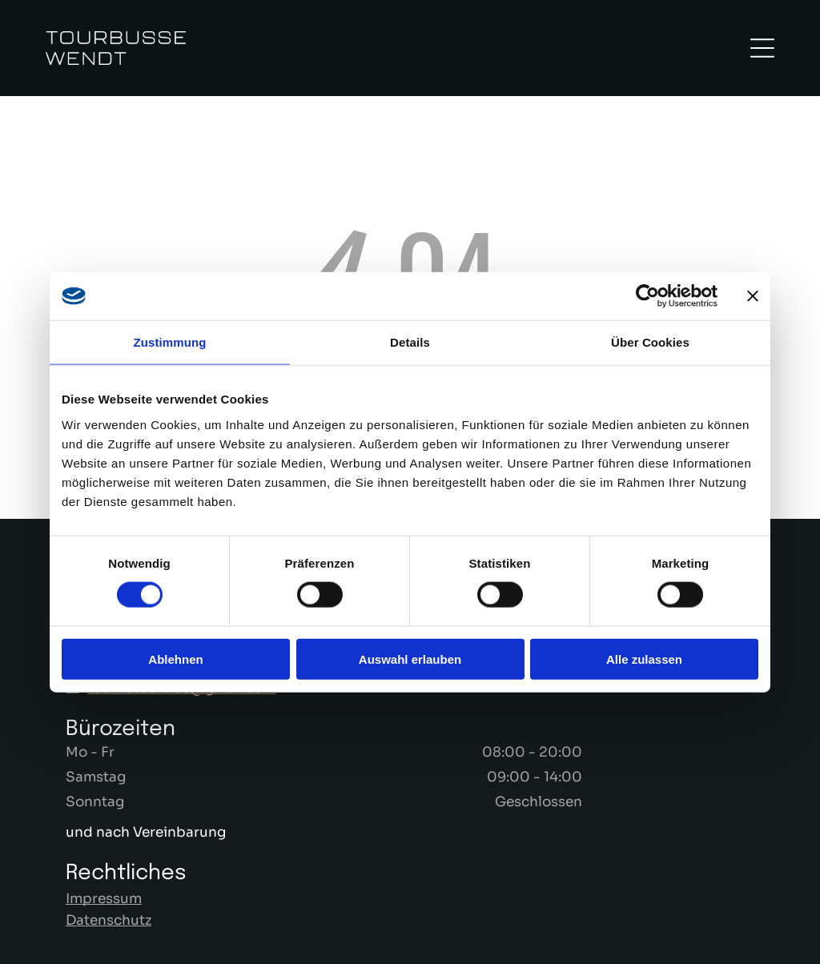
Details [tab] (410, 342)
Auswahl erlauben (410, 659)
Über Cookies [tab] (650, 342)
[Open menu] (762, 48)
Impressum (104, 898)
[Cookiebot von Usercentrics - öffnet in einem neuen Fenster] (647, 296)
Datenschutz (108, 920)
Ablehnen (175, 659)
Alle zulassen (644, 659)
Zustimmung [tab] (170, 342)
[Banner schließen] (752, 296)
